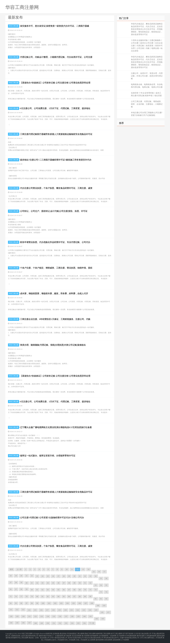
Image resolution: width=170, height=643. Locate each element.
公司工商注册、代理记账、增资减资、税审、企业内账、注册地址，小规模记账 (147, 104)
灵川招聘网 (121, 635)
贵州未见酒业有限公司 (76, 637)
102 (55, 603)
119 (59, 610)
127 (108, 612)
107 (85, 603)
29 (69, 576)
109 (98, 605)
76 (16, 596)
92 (101, 599)
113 (23, 610)
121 (71, 610)
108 (92, 603)
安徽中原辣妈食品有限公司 (129, 637)
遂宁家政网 (67, 635)
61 (37, 590)
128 (11, 616)
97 (26, 603)
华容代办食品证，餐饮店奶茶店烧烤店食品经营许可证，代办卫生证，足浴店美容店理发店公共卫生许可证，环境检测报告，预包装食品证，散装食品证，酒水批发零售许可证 (147, 29)
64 (53, 590)
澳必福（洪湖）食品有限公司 (39, 637)
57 (16, 589)
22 (32, 576)
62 (42, 590)
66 (64, 590)
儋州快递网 (141, 635)
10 (66, 569)
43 (42, 583)
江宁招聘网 (125, 638)
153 (66, 623)
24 (42, 576)
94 (10, 603)
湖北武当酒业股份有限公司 (93, 637)
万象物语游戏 (15, 635)
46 (58, 583)
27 (58, 576)
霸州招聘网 (100, 638)
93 (106, 599)
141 (90, 616)
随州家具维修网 (11, 637)
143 (102, 619)
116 (41, 610)
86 (69, 596)
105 (73, 603)
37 (10, 582)
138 (72, 616)
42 (37, 583)
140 (84, 616)
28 (64, 576)
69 (79, 590)
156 (84, 623)
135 (54, 616)
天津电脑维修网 (150, 635)
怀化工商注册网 (22, 637)
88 (79, 596)
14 (88, 569)
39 (21, 582)
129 (17, 616)
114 (29, 610)
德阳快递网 (161, 635)
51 (85, 583)
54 (101, 585)
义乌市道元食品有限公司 (142, 633)
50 (79, 583)
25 (48, 576)
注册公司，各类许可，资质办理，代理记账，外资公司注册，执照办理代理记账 (147, 76)
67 (69, 590)
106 (79, 603)
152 (60, 623)
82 (48, 596)
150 (47, 623)
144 (11, 623)
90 (90, 596)
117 (47, 610)
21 (26, 576)
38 (16, 582)
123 (84, 610)
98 (32, 603)
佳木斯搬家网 (103, 635)
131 (29, 616)
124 (90, 610)
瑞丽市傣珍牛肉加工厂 (47, 635)
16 (99, 572)
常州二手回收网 (69, 638)
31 (79, 576)
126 (102, 612)
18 (10, 576)
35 (101, 578)
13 (83, 569)
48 (69, 583)
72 (95, 590)
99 (37, 603)
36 (106, 578)
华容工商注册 (14, 26)
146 (23, 623)
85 (64, 596)
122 (77, 610)
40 (26, 583)
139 (78, 616)
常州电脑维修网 (130, 635)
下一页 (91, 623)
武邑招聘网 (108, 638)
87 (74, 596)
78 (26, 596)
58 (21, 589)
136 (60, 616)
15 (94, 572)
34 (95, 576)
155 (78, 623)
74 (106, 592)
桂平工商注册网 (116, 633)
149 (41, 623)
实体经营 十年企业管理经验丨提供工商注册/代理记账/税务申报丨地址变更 (146, 94)
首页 (11, 569)
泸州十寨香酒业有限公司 (58, 637)
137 (66, 616)
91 (95, 599)
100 (43, 603)
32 (85, 576)
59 (26, 589)
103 (61, 603)
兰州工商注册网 (145, 637)
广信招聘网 (112, 635)
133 (41, 616)
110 (104, 605)
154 (72, 623)
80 (37, 596)
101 (49, 603)
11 (72, 569)
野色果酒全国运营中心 (112, 637)
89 (85, 596)
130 (23, 616)
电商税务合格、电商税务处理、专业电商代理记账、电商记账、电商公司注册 (147, 85)
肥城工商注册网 (90, 633)
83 (53, 596)
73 (101, 592)
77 (21, 596)
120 (65, 610)
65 (58, 590)
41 (32, 583)
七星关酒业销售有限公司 (29, 635)
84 (58, 596)
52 (90, 583)
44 (48, 583)
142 (96, 619)
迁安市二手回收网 (57, 638)
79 (32, 596)
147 (29, 623)
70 (85, 590)
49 (74, 583)
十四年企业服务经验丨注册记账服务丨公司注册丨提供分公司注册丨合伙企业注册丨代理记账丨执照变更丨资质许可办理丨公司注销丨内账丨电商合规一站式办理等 (147, 45)
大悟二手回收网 (81, 638)
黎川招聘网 (86, 635)
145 (17, 623)
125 (96, 610)
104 (67, 603)
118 (53, 610)
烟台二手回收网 (156, 637)
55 (106, 585)
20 (21, 576)
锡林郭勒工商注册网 (103, 633)
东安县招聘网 (76, 635)
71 (90, 590)
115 (35, 610)
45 (53, 583)
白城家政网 (59, 635)
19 (16, 576)
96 (21, 603)
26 (53, 576)
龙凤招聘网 (116, 638)
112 (17, 610)
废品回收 (63, 633)
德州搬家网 (94, 635)
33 (90, 576)
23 (37, 576)
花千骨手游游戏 (127, 633)
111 (11, 610)
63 (48, 590)
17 (104, 572)
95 (16, 603)
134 (47, 616)
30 (74, 576)
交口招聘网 (91, 638)
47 (64, 583)
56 (10, 589)
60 (32, 590)
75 (10, 596)
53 (95, 585)
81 (42, 596)
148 (35, 623)
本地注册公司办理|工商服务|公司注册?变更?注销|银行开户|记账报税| (146, 114)
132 (35, 616)
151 (54, 623)
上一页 (19, 569)
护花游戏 (70, 633)
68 (74, 590)
